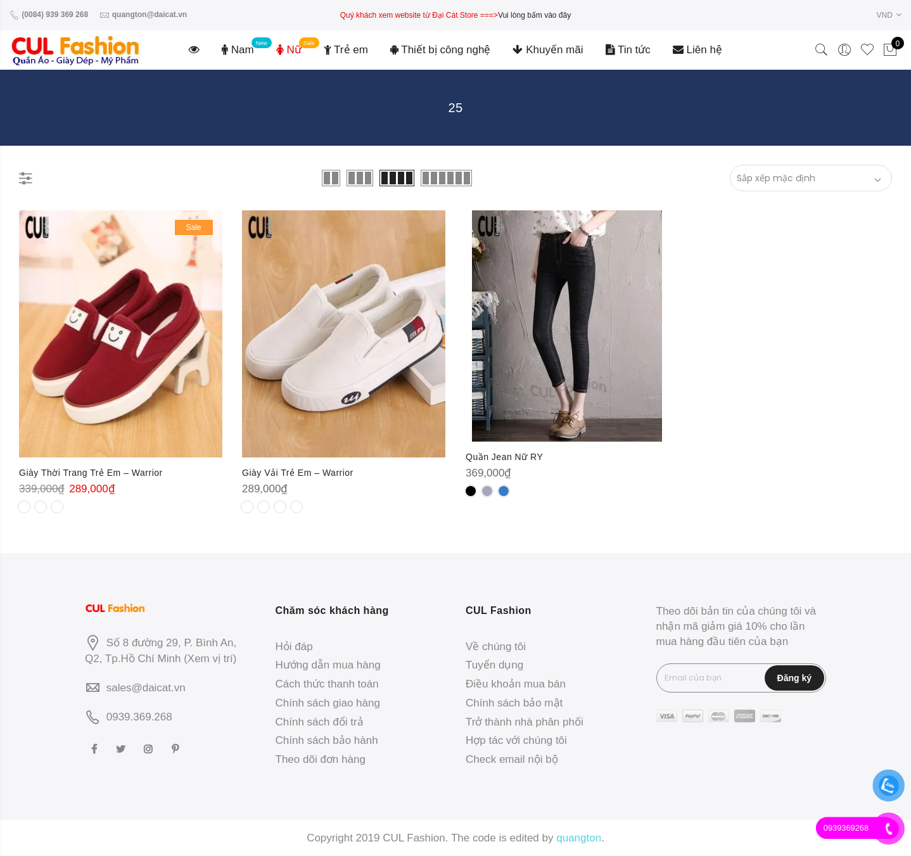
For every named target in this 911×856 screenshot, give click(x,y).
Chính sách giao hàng (328, 703)
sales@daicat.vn (146, 688)
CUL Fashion (414, 838)
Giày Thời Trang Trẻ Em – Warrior (91, 473)
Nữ (289, 50)
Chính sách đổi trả (320, 722)
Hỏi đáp (294, 647)
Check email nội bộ (512, 759)
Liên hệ (697, 50)
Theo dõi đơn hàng (321, 759)
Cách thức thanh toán (327, 684)
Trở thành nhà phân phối (524, 722)
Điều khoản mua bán (516, 684)
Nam (238, 50)
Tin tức (628, 50)
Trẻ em (346, 50)
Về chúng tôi (496, 647)
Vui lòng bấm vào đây (534, 15)
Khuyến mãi (548, 50)
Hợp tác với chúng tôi (516, 740)
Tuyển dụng (494, 665)
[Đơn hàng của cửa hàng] (810, 178)
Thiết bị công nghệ (440, 50)
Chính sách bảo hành (327, 740)
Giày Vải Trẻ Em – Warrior (298, 473)
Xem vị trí (210, 659)
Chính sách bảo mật (514, 703)
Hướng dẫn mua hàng (328, 665)
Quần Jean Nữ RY (504, 457)
